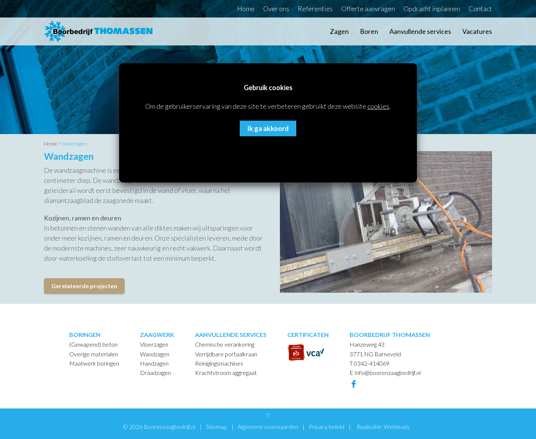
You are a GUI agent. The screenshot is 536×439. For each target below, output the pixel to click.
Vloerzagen (154, 344)
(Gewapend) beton (93, 344)
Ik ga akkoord (268, 128)
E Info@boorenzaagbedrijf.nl (385, 372)
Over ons (276, 8)
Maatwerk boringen (94, 363)
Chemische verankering (224, 344)
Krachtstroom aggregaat (226, 372)
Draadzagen (155, 372)
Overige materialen (93, 353)
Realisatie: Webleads (383, 426)
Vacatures (477, 31)
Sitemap (216, 426)
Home (246, 8)
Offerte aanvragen (368, 8)
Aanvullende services (420, 31)
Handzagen (154, 363)
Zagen (339, 31)
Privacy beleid (326, 426)
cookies (378, 106)
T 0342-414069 (369, 363)
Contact (480, 8)
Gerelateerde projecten (84, 285)
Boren (369, 31)
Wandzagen (74, 143)
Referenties (315, 8)
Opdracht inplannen (431, 8)
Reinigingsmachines (219, 363)
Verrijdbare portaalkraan (226, 353)
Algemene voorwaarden (267, 426)
